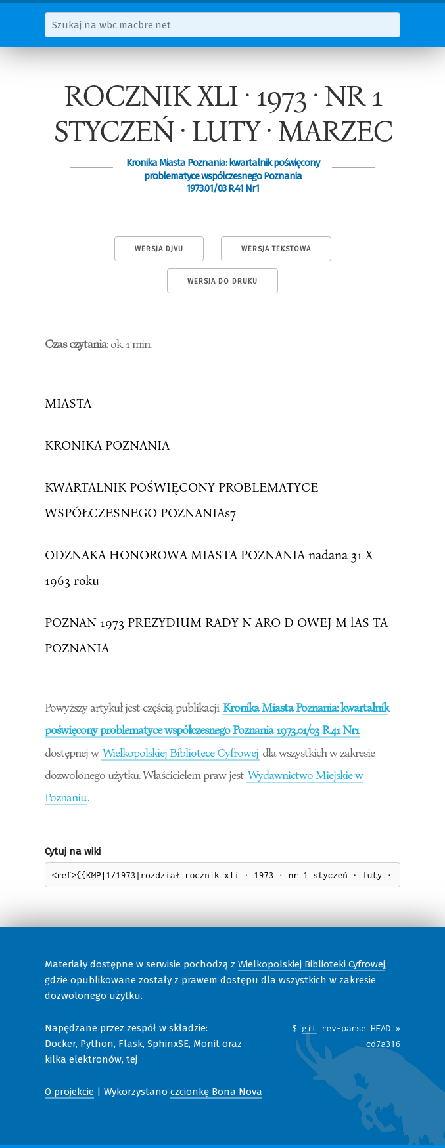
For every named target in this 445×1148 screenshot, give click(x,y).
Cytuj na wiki (73, 851)
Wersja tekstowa (276, 249)
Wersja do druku (222, 281)
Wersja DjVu (159, 249)
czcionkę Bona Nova (216, 1091)
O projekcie (69, 1091)
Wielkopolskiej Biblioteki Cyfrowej (311, 964)
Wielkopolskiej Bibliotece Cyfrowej (180, 752)
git (309, 1028)
